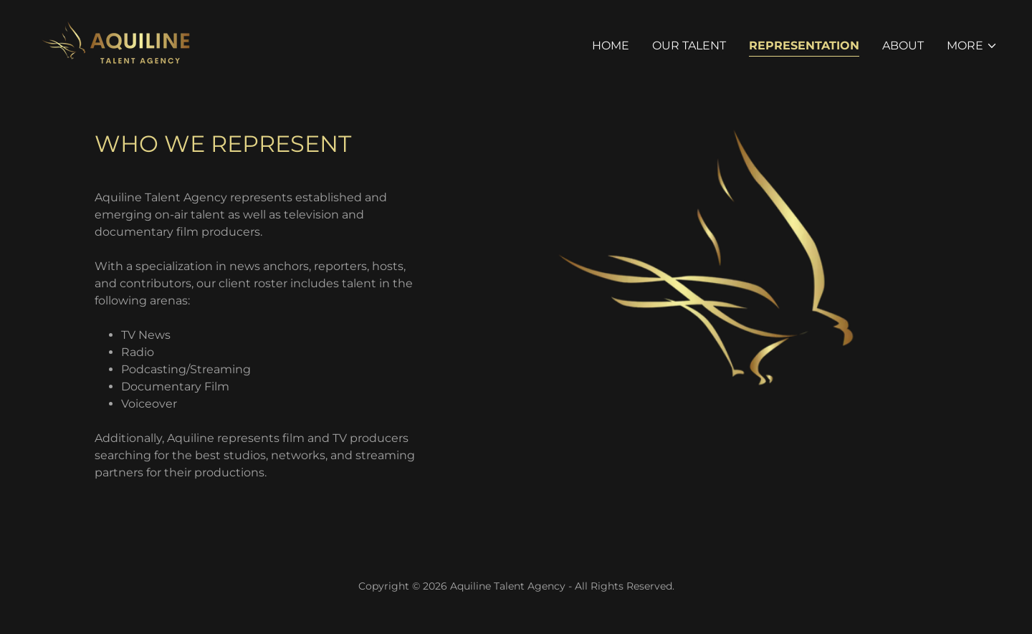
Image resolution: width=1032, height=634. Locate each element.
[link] (114, 43)
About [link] (903, 45)
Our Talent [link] (689, 45)
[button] (972, 45)
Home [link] (610, 45)
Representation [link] (804, 45)
